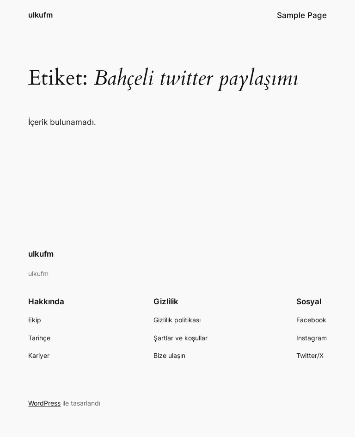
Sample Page (302, 15)
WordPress (44, 403)
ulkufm (40, 14)
